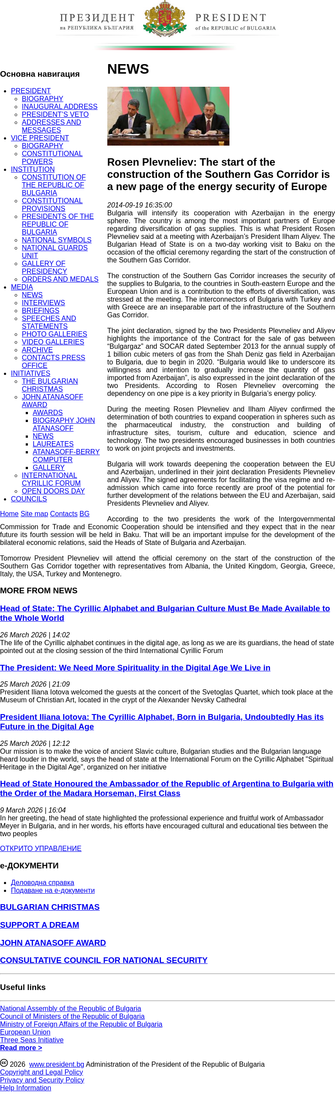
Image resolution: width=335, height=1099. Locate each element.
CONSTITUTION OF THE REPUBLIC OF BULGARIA (54, 185)
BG (84, 513)
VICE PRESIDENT (40, 138)
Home (9, 513)
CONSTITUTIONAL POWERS (52, 157)
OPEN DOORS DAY (53, 491)
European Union (25, 1032)
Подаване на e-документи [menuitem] (53, 890)
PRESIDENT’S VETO (55, 114)
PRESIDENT (31, 91)
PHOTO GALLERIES (54, 334)
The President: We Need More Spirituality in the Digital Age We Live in (135, 667)
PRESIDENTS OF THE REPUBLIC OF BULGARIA (58, 224)
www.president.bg (56, 1064)
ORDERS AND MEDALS (60, 279)
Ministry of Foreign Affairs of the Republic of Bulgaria (81, 1024)
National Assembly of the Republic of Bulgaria (70, 1008)
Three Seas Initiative (32, 1040)
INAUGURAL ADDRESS (60, 106)
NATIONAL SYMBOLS (57, 240)
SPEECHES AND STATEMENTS (49, 322)
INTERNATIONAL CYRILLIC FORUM (51, 479)
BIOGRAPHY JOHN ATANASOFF (64, 424)
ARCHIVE (37, 350)
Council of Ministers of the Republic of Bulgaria (72, 1016)
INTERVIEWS (43, 302)
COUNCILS (29, 499)
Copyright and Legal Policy (41, 1072)
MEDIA (22, 287)
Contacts (64, 513)
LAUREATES (53, 444)
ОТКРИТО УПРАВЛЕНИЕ (41, 848)
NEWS (32, 295)
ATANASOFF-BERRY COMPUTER (66, 455)
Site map (34, 513)
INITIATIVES (30, 373)
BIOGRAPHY (42, 98)
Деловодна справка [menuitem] (42, 882)
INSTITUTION (33, 169)
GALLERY (49, 467)
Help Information (25, 1088)
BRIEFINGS (40, 310)
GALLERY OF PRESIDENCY (44, 267)
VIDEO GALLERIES (53, 342)
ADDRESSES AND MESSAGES (51, 126)
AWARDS (48, 412)
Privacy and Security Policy (42, 1080)
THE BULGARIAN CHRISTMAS (50, 385)
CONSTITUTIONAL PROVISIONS (52, 204)
